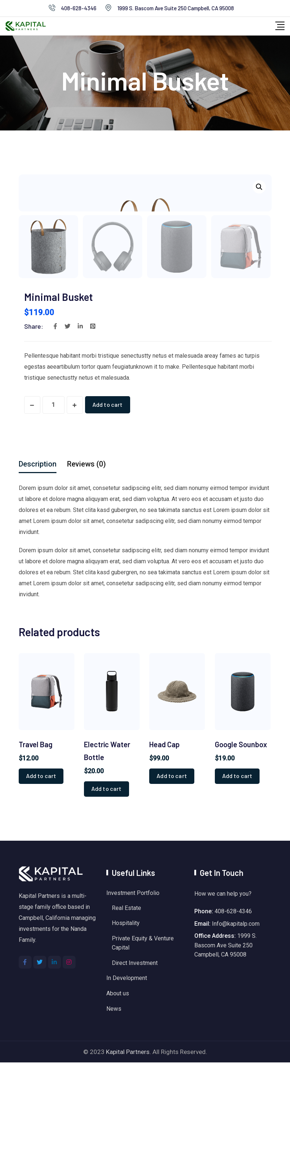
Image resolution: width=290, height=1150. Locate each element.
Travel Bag (35, 832)
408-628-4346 (78, 8)
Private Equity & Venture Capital (143, 1030)
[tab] (37, 551)
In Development (126, 1065)
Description (37, 551)
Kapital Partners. (128, 1139)
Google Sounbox (241, 832)
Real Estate (126, 995)
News (113, 1096)
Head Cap (164, 832)
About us (117, 1080)
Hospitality (126, 1010)
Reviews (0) (86, 551)
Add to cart (108, 492)
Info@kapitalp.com (236, 1010)
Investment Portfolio (132, 980)
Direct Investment (135, 1050)
